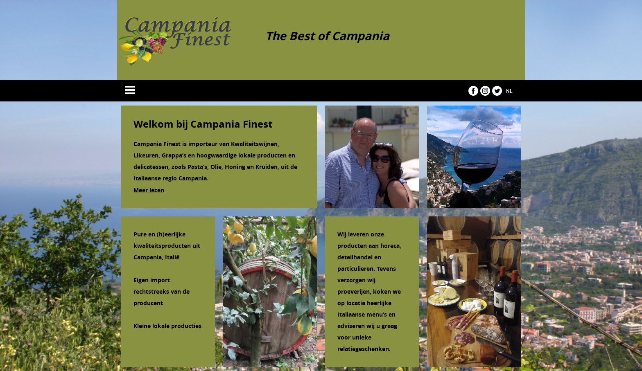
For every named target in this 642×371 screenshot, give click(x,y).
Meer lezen (148, 190)
